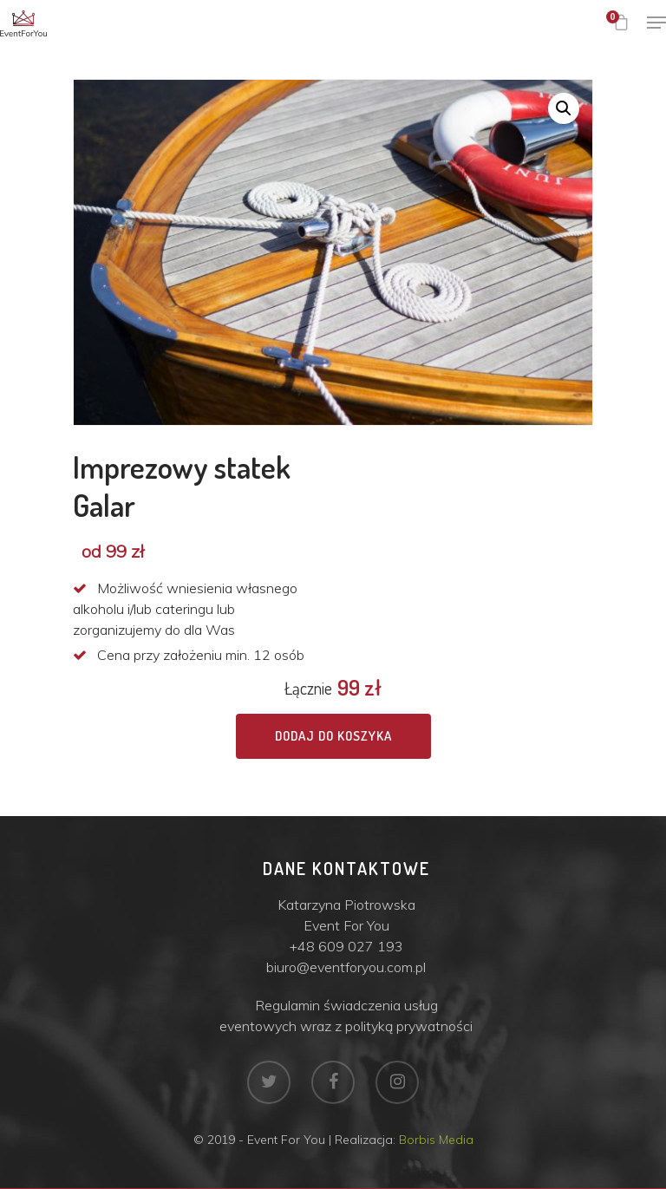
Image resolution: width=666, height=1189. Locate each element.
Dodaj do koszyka (333, 736)
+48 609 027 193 (346, 946)
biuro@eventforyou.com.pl (346, 967)
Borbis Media (436, 1139)
